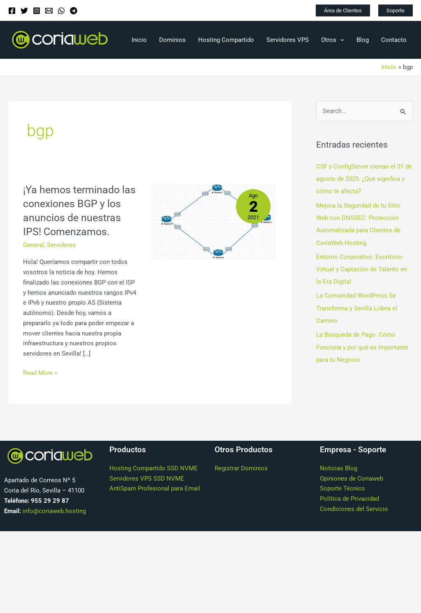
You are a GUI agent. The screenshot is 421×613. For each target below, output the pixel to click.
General (33, 258)
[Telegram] (73, 10)
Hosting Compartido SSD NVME (153, 482)
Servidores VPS (287, 40)
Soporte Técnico (342, 502)
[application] (340, 39)
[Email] (49, 10)
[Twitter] (24, 10)
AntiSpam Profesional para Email (154, 502)
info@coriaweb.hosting (54, 524)
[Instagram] (36, 10)
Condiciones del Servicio (354, 523)
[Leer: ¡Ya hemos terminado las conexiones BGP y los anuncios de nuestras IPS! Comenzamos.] (213, 221)
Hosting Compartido (226, 40)
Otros (332, 39)
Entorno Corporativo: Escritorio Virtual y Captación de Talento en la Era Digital (361, 268)
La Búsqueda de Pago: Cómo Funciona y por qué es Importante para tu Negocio (362, 345)
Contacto (394, 40)
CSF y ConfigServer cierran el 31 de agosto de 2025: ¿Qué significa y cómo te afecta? (364, 179)
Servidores (61, 258)
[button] (343, 10)
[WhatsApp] (61, 10)
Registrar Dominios (241, 482)
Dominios (172, 40)
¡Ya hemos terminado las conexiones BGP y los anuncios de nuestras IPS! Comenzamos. (73, 217)
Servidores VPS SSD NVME (146, 492)
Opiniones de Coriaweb (351, 492)
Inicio (139, 40)
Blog (362, 40)
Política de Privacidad (349, 512)
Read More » (40, 386)
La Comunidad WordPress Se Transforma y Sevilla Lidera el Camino (356, 307)
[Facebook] (12, 10)
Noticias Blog (338, 482)
